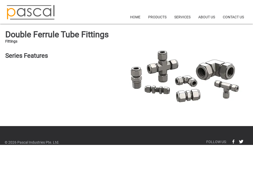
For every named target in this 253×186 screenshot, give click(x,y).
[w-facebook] (233, 141)
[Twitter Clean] (241, 141)
